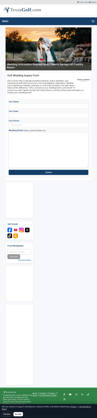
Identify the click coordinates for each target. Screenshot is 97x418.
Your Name (14, 102)
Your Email (13, 111)
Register (94, 2)
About (34, 393)
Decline (6, 414)
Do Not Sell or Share (48, 395)
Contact (43, 393)
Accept (18, 414)
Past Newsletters (24, 260)
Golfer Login (83, 2)
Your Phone (14, 121)
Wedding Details (27, 130)
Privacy (52, 393)
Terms (34, 395)
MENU (5, 21)
